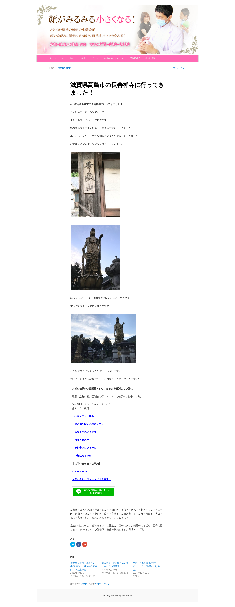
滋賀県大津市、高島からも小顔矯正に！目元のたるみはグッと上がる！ (83, 566)
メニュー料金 (67, 58)
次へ (183, 68)
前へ (174, 68)
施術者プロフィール (113, 58)
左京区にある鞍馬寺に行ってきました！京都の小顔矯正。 (146, 566)
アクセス (94, 58)
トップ (53, 58)
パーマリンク (107, 584)
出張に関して (151, 58)
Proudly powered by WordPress (117, 596)
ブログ (84, 584)
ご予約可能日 (134, 58)
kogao (98, 584)
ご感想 (82, 58)
